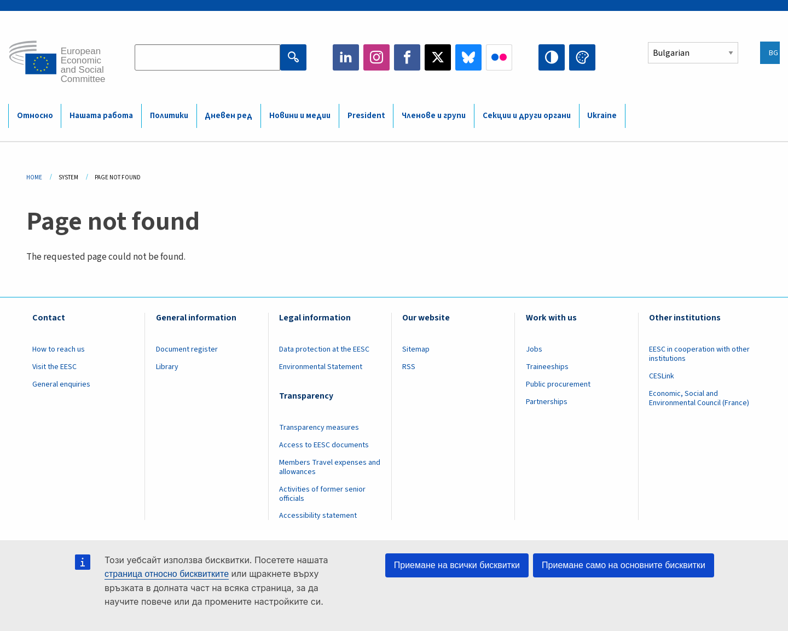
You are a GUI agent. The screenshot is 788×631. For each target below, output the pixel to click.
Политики (169, 115)
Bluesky (468, 57)
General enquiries (61, 384)
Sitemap (416, 349)
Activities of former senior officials (322, 494)
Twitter (438, 57)
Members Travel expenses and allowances (329, 467)
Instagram (376, 57)
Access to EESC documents (324, 445)
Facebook (407, 57)
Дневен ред (228, 115)
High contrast (551, 57)
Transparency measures (319, 427)
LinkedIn (346, 57)
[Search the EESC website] (207, 57)
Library (167, 366)
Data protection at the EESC (324, 349)
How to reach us (58, 349)
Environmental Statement (320, 366)
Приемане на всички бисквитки (457, 565)
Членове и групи (434, 115)
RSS (408, 366)
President (366, 115)
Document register (187, 349)
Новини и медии (300, 115)
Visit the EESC (54, 366)
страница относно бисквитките (167, 574)
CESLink (661, 376)
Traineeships (547, 366)
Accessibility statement (318, 515)
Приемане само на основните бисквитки (623, 565)
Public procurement (558, 384)
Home (34, 177)
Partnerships (546, 401)
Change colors (582, 57)
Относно (35, 115)
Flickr (499, 57)
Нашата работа (101, 115)
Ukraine (602, 115)
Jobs (534, 349)
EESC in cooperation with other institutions (699, 354)
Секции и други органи (527, 115)
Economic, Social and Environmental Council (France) (700, 398)
